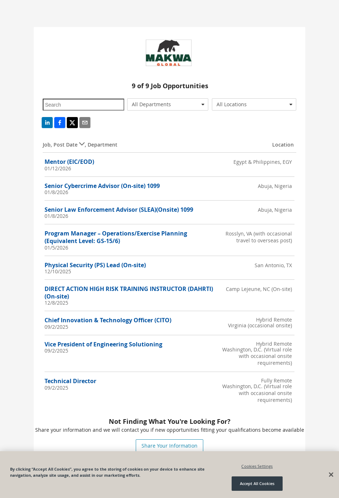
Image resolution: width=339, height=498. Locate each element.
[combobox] (167, 104)
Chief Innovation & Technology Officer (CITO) (108, 320)
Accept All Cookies (257, 483)
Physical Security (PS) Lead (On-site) (95, 265)
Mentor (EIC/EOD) (69, 162)
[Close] (331, 475)
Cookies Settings (257, 466)
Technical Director (70, 381)
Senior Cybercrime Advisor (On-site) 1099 (102, 186)
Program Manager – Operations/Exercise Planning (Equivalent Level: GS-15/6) (116, 237)
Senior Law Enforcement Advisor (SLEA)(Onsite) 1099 (119, 210)
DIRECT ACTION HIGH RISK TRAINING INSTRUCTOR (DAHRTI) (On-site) (129, 292)
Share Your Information (169, 445)
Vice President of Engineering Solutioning (103, 344)
